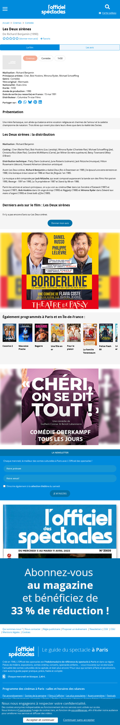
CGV (106, 629)
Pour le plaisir (70, 348)
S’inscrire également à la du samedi (33, 486)
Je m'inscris (60, 493)
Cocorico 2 (8, 346)
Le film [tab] (29, 47)
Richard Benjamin (25, 72)
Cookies (26, 632)
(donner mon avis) (28, 38)
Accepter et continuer (40, 720)
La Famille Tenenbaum (89, 351)
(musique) (87, 161)
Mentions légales (11, 632)
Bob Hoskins (36, 75)
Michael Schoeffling (69, 75)
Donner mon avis (60, 223)
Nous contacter (32, 629)
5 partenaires (24, 710)
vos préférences (79, 710)
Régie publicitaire (51, 629)
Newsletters (96, 629)
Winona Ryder (51, 75)
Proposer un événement (74, 629)
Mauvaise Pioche (23, 348)
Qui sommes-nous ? (13, 629)
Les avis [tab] (90, 47)
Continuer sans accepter (79, 720)
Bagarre (39, 346)
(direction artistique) (42, 164)
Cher (26, 75)
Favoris (45, 38)
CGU (113, 629)
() (20, 149)
